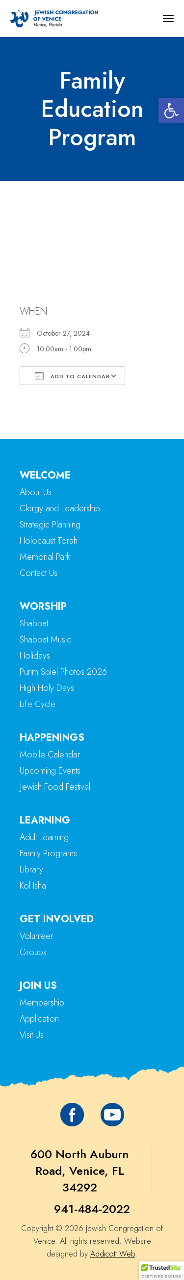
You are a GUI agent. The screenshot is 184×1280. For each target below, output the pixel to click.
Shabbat (34, 623)
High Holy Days (47, 688)
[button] (171, 110)
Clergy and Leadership (60, 508)
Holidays (35, 655)
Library (31, 869)
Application (39, 1018)
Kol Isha (33, 885)
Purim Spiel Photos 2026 (63, 671)
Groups (33, 952)
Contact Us (38, 573)
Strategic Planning (50, 524)
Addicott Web (112, 1253)
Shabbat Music (45, 639)
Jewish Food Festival (55, 786)
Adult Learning (44, 837)
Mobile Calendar (50, 754)
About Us (36, 492)
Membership (42, 1002)
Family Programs (48, 853)
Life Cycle (37, 704)
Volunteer (36, 936)
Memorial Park (45, 556)
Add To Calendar (72, 375)
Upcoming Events (50, 770)
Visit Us (32, 1035)
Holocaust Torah (49, 540)
